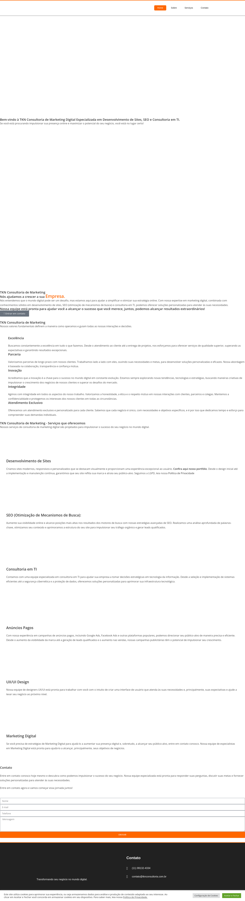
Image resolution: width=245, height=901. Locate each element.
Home (160, 8)
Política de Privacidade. (135, 897)
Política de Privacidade (181, 473)
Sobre (174, 8)
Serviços (189, 8)
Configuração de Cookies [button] (206, 895)
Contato (204, 8)
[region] (122, 67)
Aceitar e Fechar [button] (231, 895)
